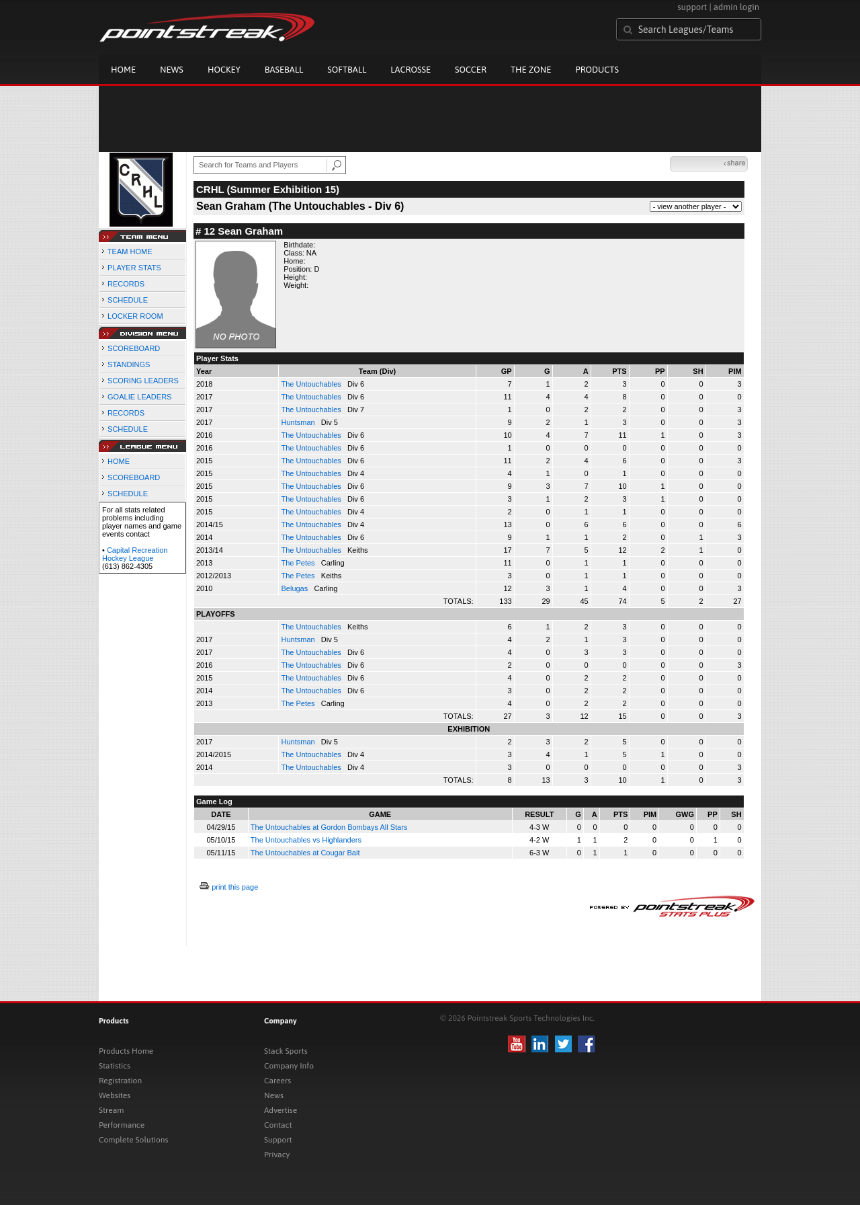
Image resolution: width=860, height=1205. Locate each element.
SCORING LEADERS (143, 381)
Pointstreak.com (207, 28)
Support (278, 1139)
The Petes (298, 563)
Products (597, 70)
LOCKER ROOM (135, 316)
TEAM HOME (130, 251)
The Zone (531, 70)
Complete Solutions (133, 1139)
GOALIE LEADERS (139, 397)
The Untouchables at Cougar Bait (305, 853)
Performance (121, 1125)
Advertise (280, 1110)
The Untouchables (312, 384)
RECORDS (126, 284)
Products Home (126, 1051)
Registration (120, 1080)
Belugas (295, 588)
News (171, 70)
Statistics (114, 1066)
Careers (277, 1080)
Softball (346, 70)
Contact (278, 1125)
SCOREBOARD (134, 348)
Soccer (470, 70)
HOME (119, 461)
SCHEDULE (128, 300)
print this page (235, 887)
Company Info (289, 1066)
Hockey (224, 70)
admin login (736, 7)
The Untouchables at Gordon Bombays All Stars (329, 827)
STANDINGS (129, 364)
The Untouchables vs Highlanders (306, 840)
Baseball (284, 70)
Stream (111, 1110)
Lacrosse (410, 70)
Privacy (277, 1154)
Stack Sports (286, 1051)
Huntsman (298, 422)
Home (123, 70)
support (692, 7)
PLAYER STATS (134, 268)
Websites (114, 1095)
